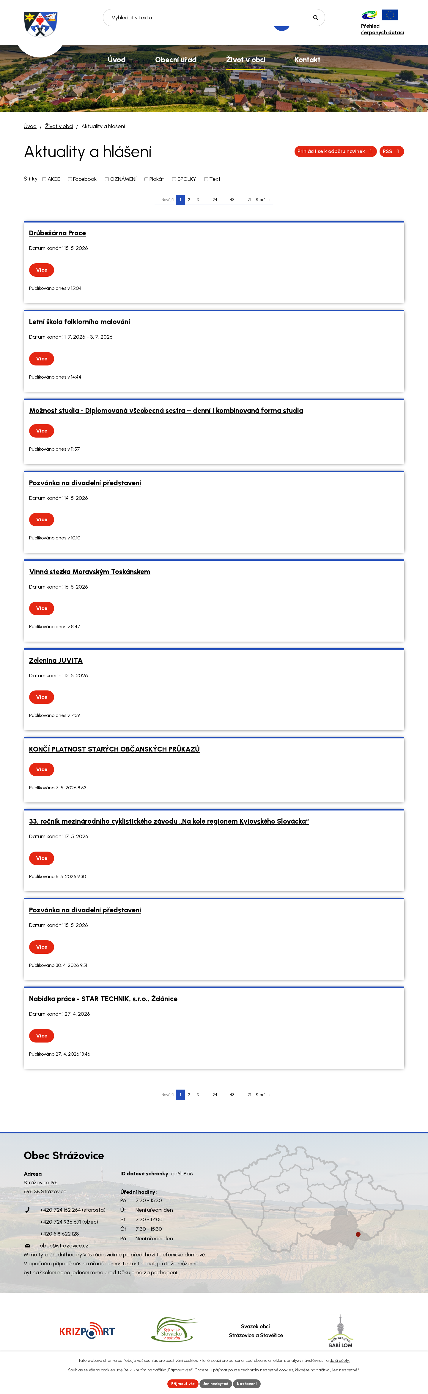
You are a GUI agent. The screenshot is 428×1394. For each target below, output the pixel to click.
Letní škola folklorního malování (79, 322)
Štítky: (31, 178)
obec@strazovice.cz (64, 1245)
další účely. (340, 1359)
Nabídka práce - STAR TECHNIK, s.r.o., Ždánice (103, 999)
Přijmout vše (181, 1383)
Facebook (85, 179)
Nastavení (249, 1383)
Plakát (157, 179)
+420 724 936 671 (60, 1222)
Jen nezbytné (216, 1383)
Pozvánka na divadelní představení (85, 483)
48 (232, 199)
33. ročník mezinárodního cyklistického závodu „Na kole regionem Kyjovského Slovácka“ (169, 821)
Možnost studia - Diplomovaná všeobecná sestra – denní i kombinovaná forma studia (166, 410)
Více (42, 270)
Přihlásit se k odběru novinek (360, 151)
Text (215, 179)
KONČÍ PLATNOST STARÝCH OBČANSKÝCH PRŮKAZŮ (114, 749)
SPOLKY (186, 179)
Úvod (30, 126)
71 (249, 199)
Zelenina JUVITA (56, 660)
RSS (301, 151)
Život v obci (59, 126)
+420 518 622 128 (59, 1233)
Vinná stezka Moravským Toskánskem (89, 571)
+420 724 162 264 (60, 1210)
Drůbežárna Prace (57, 233)
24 (215, 199)
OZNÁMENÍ (123, 179)
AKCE (54, 179)
